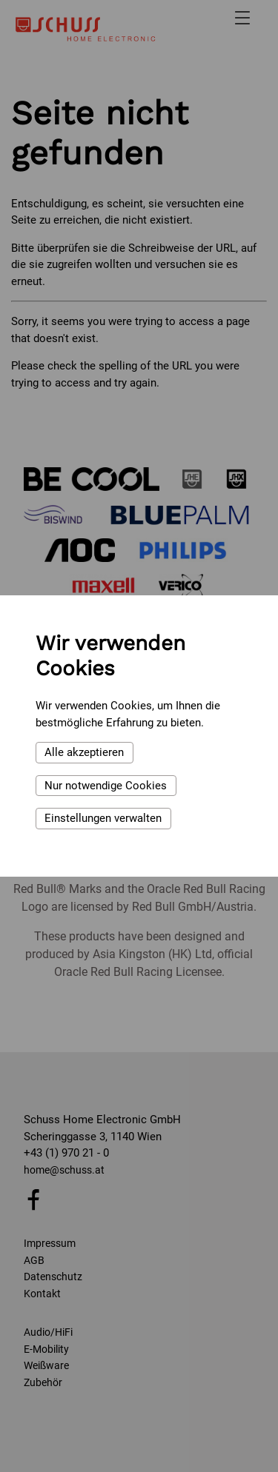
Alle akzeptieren (84, 752)
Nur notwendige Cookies (105, 785)
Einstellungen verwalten (103, 818)
